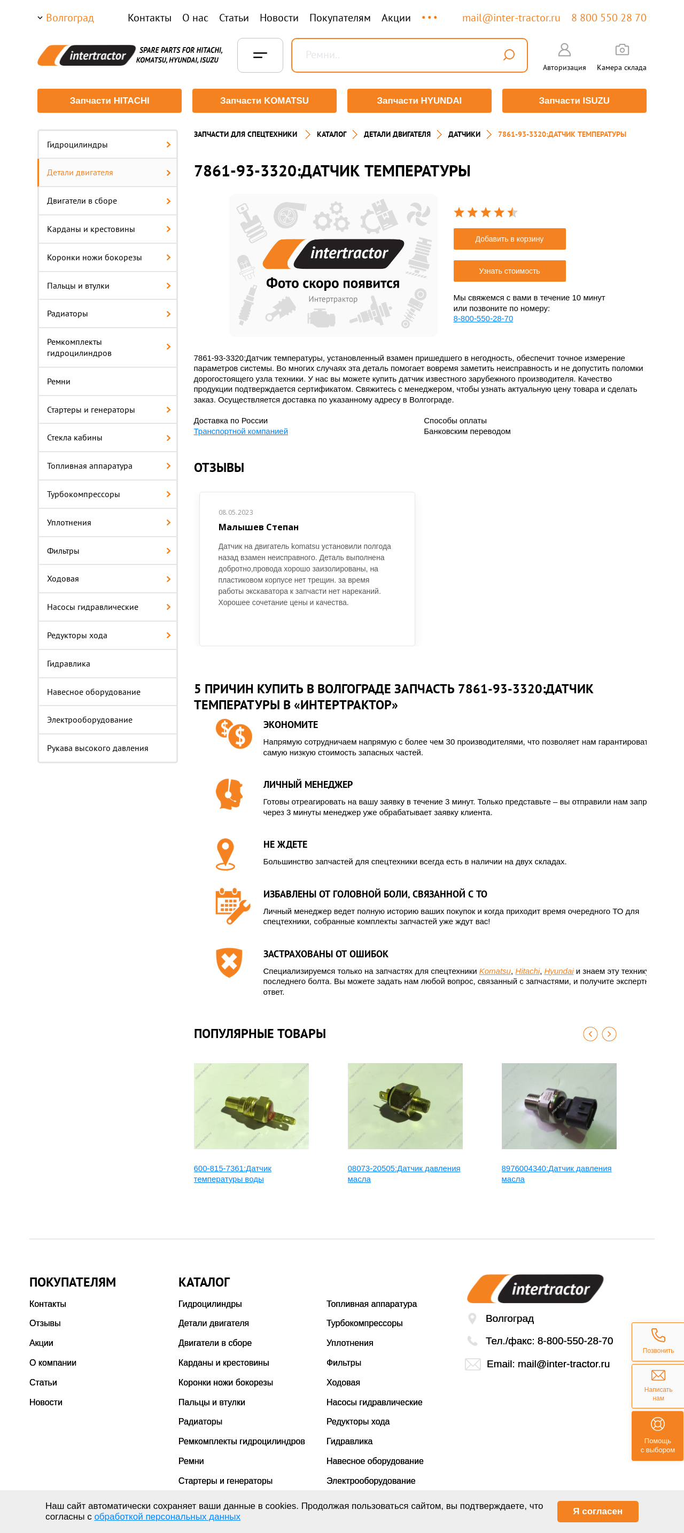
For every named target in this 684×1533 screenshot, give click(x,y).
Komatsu (495, 970)
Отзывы (45, 1323)
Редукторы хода (109, 634)
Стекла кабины (109, 437)
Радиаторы (109, 313)
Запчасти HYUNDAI (419, 101)
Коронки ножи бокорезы (109, 256)
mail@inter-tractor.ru (511, 18)
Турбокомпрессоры (109, 493)
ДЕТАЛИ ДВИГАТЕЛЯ (397, 133)
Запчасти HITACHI (109, 101)
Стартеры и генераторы (109, 409)
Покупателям (340, 18)
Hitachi (527, 970)
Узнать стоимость (509, 270)
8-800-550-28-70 (484, 317)
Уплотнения (109, 521)
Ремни (59, 380)
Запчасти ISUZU (574, 101)
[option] (333, 264)
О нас (195, 18)
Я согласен (598, 1511)
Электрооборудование (90, 719)
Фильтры (109, 550)
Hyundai (559, 970)
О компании (52, 1362)
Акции (396, 18)
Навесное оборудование (94, 691)
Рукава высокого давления (98, 747)
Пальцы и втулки (109, 285)
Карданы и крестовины (109, 228)
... (430, 12)
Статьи (234, 18)
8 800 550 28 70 (609, 18)
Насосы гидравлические (109, 606)
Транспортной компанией (241, 430)
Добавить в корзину (510, 238)
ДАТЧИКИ (464, 133)
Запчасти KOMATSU (264, 101)
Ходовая (109, 578)
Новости (279, 18)
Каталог (331, 133)
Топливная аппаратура (109, 465)
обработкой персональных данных (167, 1517)
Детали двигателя (109, 172)
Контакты (150, 18)
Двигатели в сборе (109, 200)
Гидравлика (68, 662)
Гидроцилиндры (109, 143)
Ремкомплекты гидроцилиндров (109, 347)
